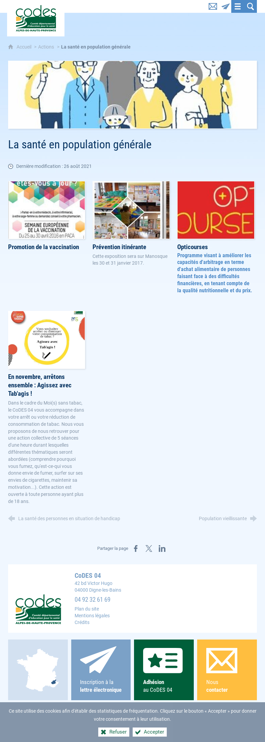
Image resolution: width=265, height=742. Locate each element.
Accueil (24, 47)
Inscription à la (101, 669)
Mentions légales (92, 616)
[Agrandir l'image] (132, 95)
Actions (46, 47)
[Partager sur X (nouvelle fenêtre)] (149, 548)
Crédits (82, 622)
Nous (227, 670)
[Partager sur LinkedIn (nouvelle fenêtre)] (162, 548)
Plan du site (87, 609)
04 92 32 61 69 (92, 599)
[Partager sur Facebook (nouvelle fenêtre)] (135, 548)
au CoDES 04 (164, 670)
